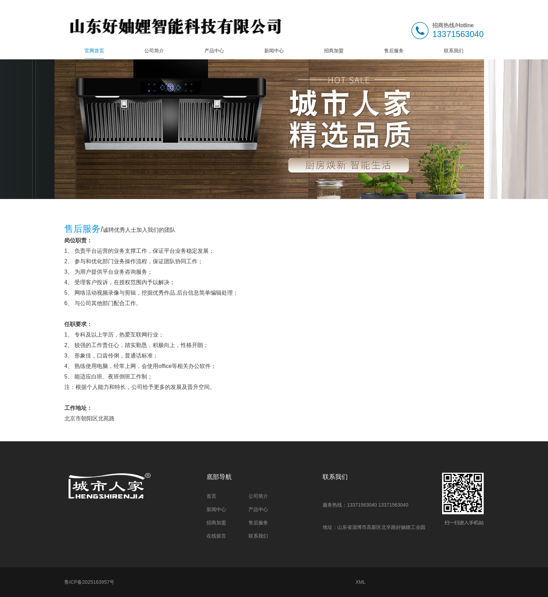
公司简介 (154, 50)
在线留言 (216, 536)
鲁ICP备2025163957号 (89, 582)
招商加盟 (334, 50)
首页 (211, 496)
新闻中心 (274, 50)
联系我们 (453, 50)
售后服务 (394, 50)
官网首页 (94, 50)
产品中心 (214, 50)
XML (360, 582)
